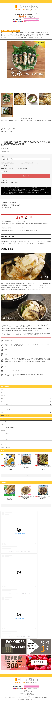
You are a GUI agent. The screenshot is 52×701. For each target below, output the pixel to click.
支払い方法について (13, 697)
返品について (5, 180)
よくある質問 (3, 421)
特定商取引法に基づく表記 (9, 182)
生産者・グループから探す (7, 415)
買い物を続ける (5, 207)
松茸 (11, 135)
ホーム (2, 135)
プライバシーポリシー (22, 699)
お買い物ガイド (4, 424)
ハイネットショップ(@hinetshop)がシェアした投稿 (19, 551)
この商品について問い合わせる (10, 205)
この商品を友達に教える (8, 202)
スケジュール (3, 441)
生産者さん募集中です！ (6, 447)
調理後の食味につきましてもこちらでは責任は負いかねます (14, 168)
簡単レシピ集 (3, 444)
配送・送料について (23, 697)
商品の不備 (3, 430)
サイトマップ (3, 436)
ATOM (33, 699)
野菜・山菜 (7, 135)
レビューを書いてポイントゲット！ (8, 427)
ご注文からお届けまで (5, 433)
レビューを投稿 (6, 131)
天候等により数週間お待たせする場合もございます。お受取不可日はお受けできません (19, 163)
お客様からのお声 (4, 439)
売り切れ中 (26, 176)
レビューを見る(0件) (8, 129)
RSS (30, 699)
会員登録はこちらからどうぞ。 (36, 37)
